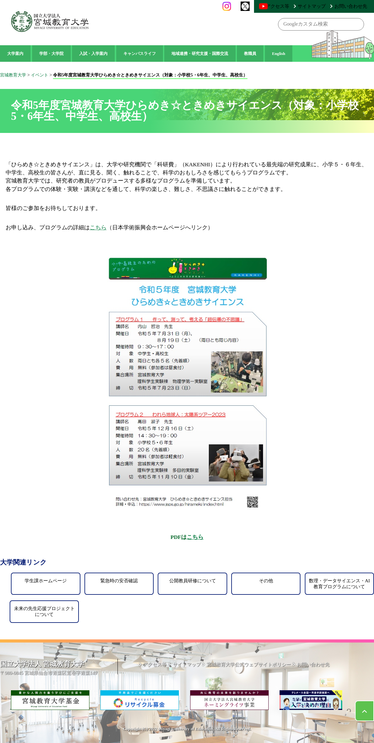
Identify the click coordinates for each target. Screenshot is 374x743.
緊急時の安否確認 (119, 580)
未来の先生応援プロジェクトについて (44, 611)
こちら (98, 227)
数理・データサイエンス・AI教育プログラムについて (339, 583)
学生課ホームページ (46, 580)
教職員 (250, 53)
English (278, 53)
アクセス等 (295, 6)
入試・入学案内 (93, 53)
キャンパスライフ (139, 53)
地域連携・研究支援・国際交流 (199, 53)
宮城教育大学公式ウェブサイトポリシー (256, 665)
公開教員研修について (192, 580)
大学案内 (15, 53)
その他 (266, 580)
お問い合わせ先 (354, 6)
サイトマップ (323, 6)
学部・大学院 (51, 53)
